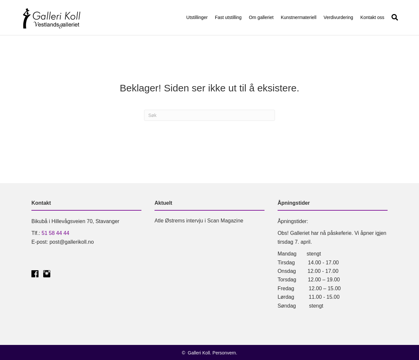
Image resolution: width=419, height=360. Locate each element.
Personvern (224, 352)
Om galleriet (261, 17)
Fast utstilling (228, 17)
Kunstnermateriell (299, 17)
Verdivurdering (338, 17)
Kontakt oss (372, 17)
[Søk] (393, 17)
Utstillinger (197, 17)
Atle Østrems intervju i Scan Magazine (199, 220)
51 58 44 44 (55, 233)
